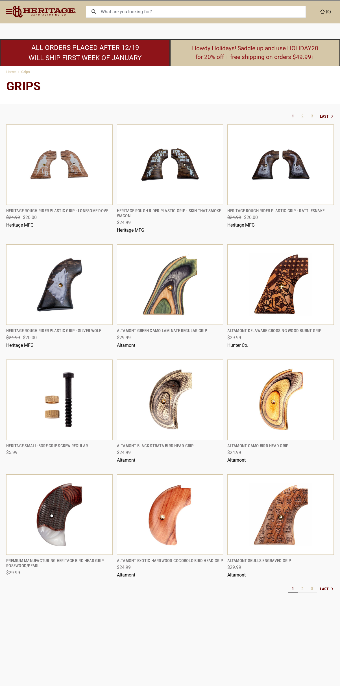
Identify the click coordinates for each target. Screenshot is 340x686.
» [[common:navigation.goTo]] (327, 116)
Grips (25, 72)
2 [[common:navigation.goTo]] (302, 116)
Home (11, 72)
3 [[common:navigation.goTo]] (312, 116)
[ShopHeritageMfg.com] (51, 11)
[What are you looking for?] (206, 12)
